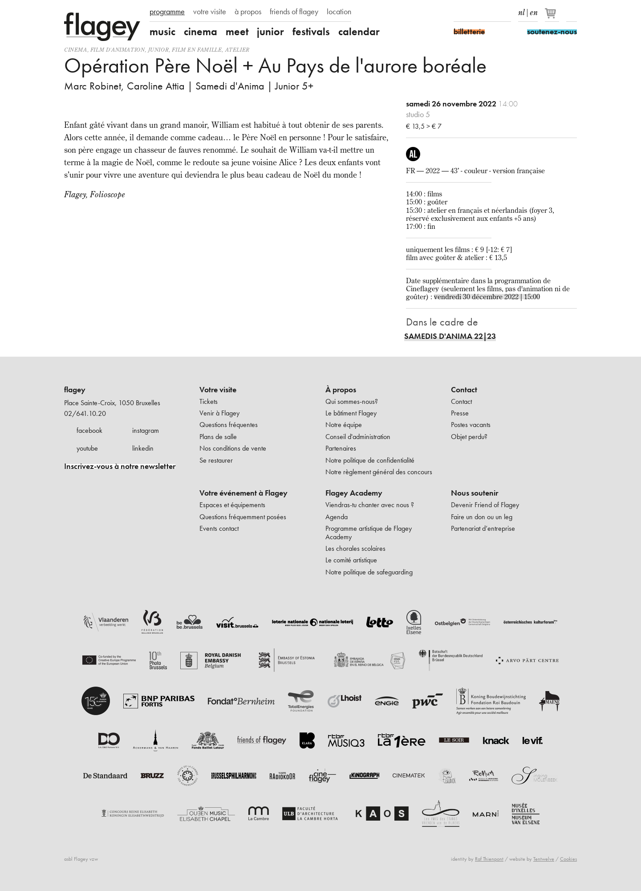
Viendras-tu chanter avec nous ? (369, 504)
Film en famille (197, 49)
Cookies (568, 859)
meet (237, 31)
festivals (311, 31)
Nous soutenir (474, 492)
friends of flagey (294, 11)
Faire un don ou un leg (481, 516)
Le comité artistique (351, 560)
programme (167, 11)
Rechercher (571, 12)
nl (521, 10)
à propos (248, 11)
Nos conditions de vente (232, 448)
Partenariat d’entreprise (483, 528)
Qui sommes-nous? (351, 401)
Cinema (75, 49)
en (534, 10)
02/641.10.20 (85, 413)
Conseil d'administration (357, 436)
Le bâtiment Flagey (351, 413)
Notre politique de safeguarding (369, 572)
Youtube (490, 12)
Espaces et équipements (232, 504)
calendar (359, 31)
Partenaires (340, 448)
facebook (89, 430)
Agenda (336, 516)
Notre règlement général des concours (378, 471)
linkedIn (505, 12)
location (339, 11)
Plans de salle (218, 436)
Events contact (219, 528)
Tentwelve (543, 859)
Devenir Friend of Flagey (485, 504)
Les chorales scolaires (355, 548)
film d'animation (117, 49)
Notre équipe (343, 424)
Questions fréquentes (228, 424)
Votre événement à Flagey (243, 492)
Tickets (208, 401)
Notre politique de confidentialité (369, 460)
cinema (200, 31)
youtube (87, 448)
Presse (460, 413)
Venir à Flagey (219, 413)
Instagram (474, 12)
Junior (158, 49)
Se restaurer (216, 460)
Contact (464, 389)
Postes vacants (471, 424)
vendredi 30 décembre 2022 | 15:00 (487, 296)
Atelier (237, 49)
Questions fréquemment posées (242, 516)
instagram (145, 430)
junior (270, 31)
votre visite (209, 11)
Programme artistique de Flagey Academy (368, 532)
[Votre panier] (552, 16)
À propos (340, 389)
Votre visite (217, 389)
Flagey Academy (353, 492)
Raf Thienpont (489, 859)
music (162, 31)
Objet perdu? (469, 436)
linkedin (143, 448)
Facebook (459, 12)
